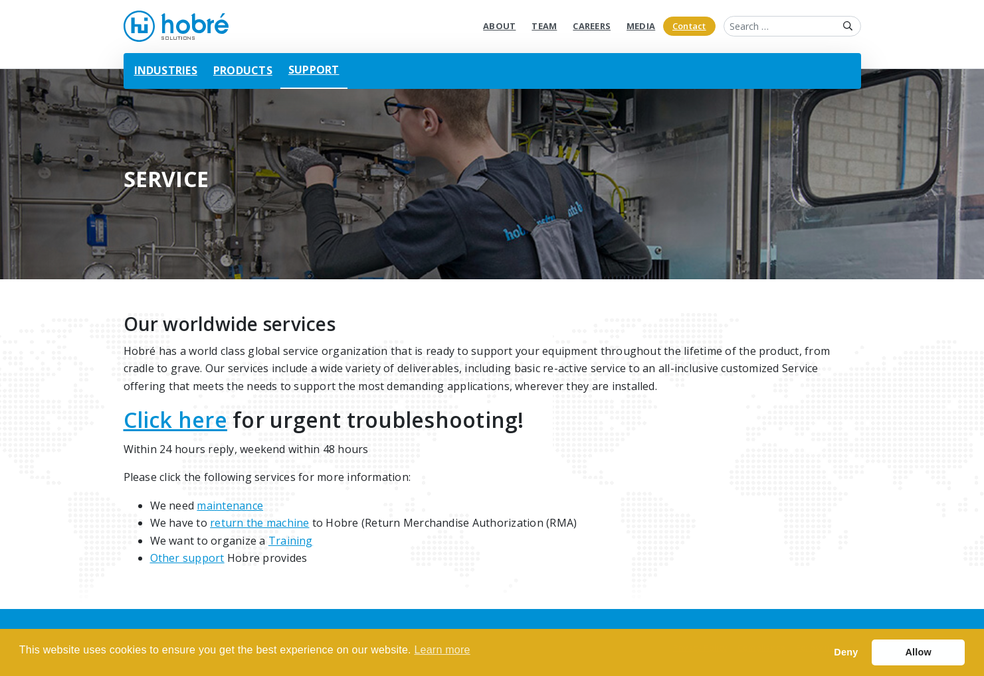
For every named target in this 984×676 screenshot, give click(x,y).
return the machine (259, 522)
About (499, 26)
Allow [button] (918, 652)
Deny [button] (846, 652)
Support (314, 69)
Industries (165, 70)
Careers (592, 26)
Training (290, 540)
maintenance (230, 505)
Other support (187, 558)
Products (242, 70)
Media (641, 26)
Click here (175, 419)
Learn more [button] (442, 649)
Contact (689, 26)
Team (544, 26)
